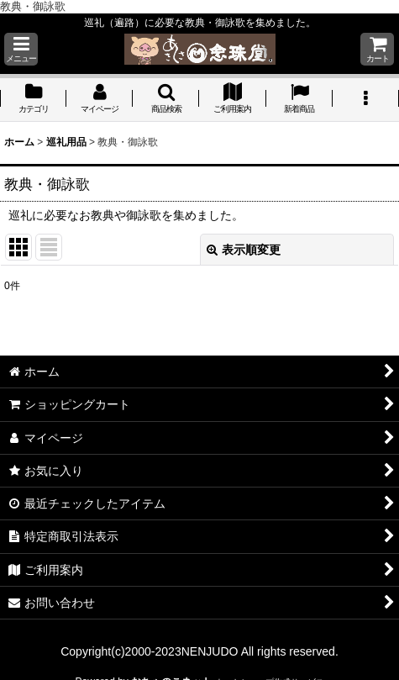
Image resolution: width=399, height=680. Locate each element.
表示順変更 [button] (244, 249)
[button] (21, 49)
